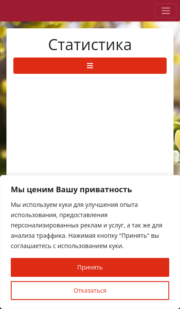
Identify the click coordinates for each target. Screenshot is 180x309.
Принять (89, 267)
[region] (90, 242)
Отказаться (90, 290)
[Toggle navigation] (166, 10)
